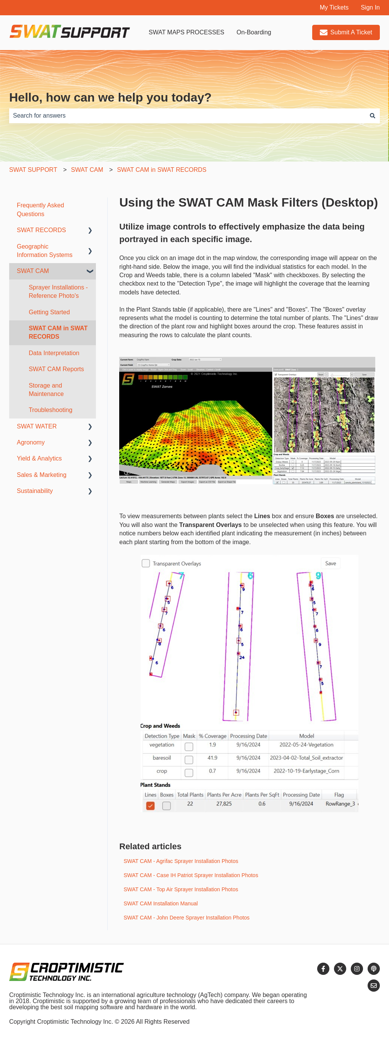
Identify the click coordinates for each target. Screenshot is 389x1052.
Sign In (370, 7)
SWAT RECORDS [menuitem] (41, 230)
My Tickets (334, 7)
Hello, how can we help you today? (110, 97)
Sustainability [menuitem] (35, 491)
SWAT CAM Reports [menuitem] (56, 369)
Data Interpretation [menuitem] (54, 353)
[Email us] (374, 985)
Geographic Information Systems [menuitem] (45, 250)
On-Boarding (254, 32)
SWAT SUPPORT (33, 169)
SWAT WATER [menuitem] (37, 426)
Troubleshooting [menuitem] (50, 410)
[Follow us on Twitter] (340, 969)
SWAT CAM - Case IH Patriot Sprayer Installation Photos (190, 875)
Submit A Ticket (346, 32)
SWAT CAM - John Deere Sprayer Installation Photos (186, 918)
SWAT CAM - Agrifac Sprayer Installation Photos (180, 861)
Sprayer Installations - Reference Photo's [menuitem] (58, 291)
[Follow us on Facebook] (323, 969)
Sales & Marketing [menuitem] (41, 475)
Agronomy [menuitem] (31, 442)
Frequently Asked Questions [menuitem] (40, 209)
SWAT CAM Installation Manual (160, 903)
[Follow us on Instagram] (357, 969)
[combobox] (187, 115)
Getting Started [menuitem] (49, 312)
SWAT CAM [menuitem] (33, 271)
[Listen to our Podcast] (374, 969)
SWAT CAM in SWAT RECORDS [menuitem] (58, 332)
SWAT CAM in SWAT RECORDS (161, 169)
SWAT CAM (87, 169)
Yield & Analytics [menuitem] (39, 458)
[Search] (372, 115)
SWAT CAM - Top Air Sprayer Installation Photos (180, 889)
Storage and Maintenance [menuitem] (46, 389)
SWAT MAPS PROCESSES (186, 32)
